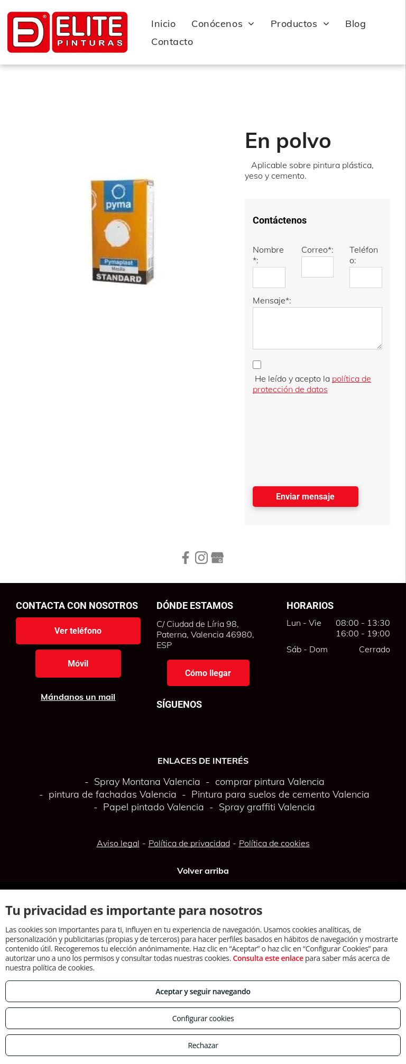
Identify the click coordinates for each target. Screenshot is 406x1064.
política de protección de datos (312, 383)
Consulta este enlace (268, 958)
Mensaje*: (272, 300)
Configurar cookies (203, 1018)
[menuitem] (163, 23)
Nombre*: (268, 254)
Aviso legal (118, 843)
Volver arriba (203, 870)
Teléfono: (363, 254)
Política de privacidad (189, 843)
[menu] (382, 32)
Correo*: (317, 249)
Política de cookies (274, 843)
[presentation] (296, 438)
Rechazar (203, 1045)
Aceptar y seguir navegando (202, 991)
